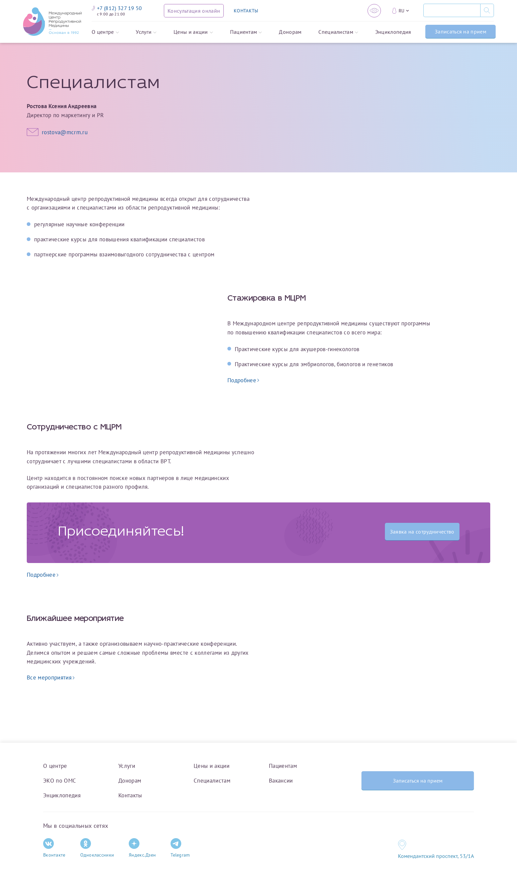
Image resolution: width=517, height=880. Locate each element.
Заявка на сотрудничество (422, 531)
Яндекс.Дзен (142, 848)
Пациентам (246, 32)
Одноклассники (97, 848)
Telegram (180, 848)
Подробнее (243, 380)
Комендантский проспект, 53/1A (436, 856)
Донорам (290, 32)
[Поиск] (451, 10)
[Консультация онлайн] (194, 10)
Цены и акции (193, 32)
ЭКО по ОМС (59, 780)
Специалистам (338, 32)
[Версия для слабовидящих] (374, 10)
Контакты (130, 795)
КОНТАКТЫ (246, 10)
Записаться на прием (460, 31)
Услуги (146, 32)
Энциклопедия (393, 32)
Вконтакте (54, 848)
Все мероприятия (51, 677)
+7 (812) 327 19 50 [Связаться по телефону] (117, 8)
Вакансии (281, 780)
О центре (105, 32)
